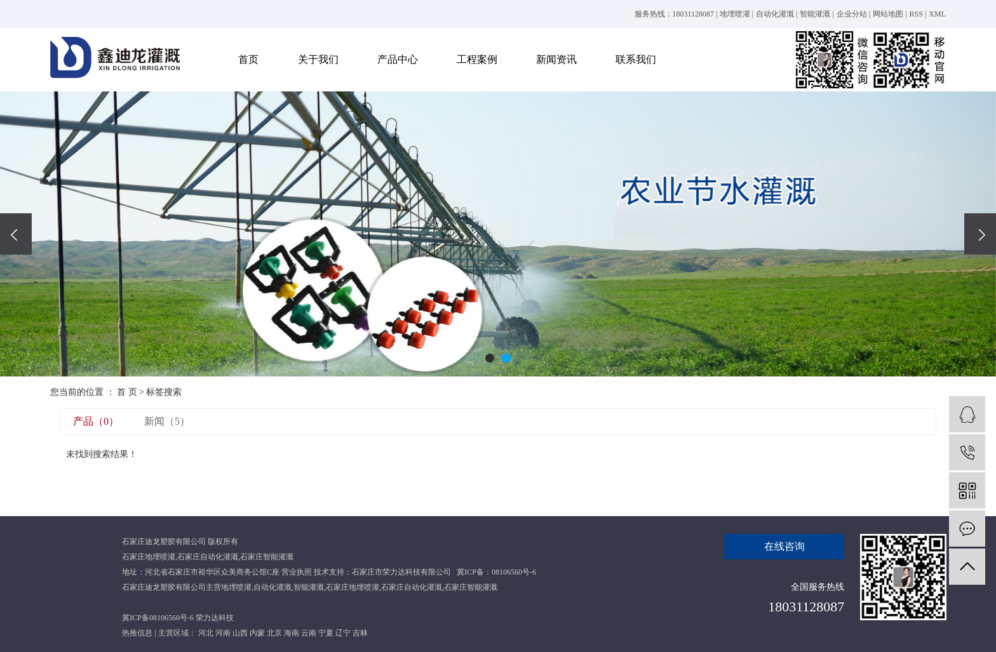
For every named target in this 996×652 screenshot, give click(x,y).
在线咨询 (784, 546)
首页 (248, 59)
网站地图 (888, 14)
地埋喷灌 (735, 14)
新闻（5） (167, 421)
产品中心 (397, 59)
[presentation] (16, 234)
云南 (308, 633)
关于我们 (318, 59)
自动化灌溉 (775, 14)
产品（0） (96, 421)
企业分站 (852, 14)
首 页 (127, 392)
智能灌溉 (815, 14)
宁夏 (325, 633)
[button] (489, 358)
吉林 (360, 633)
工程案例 (477, 59)
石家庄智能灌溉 (266, 556)
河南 (223, 633)
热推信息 (137, 633)
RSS (916, 14)
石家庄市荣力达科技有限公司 (401, 572)
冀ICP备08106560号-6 (158, 617)
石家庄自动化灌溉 (207, 556)
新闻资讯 (556, 59)
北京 (274, 633)
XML (937, 14)
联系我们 (636, 59)
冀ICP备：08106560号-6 (496, 572)
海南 (291, 633)
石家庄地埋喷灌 (148, 556)
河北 (205, 633)
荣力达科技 (215, 617)
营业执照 (296, 572)
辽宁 (343, 633)
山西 (240, 633)
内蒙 (257, 633)
